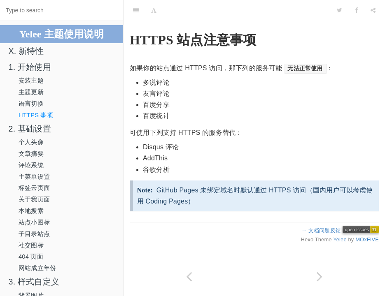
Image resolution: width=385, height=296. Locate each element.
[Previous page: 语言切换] (189, 276)
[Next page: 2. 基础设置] (319, 276)
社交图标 (31, 245)
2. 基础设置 (30, 128)
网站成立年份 (37, 268)
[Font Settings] (154, 10)
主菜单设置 (34, 176)
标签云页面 (34, 188)
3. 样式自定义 (34, 281)
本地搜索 (31, 211)
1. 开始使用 (30, 67)
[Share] (373, 10)
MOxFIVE (367, 239)
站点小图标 (34, 222)
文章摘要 (31, 153)
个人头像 (31, 142)
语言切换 (31, 103)
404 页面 (31, 256)
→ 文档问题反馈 (321, 230)
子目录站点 (34, 234)
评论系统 (31, 165)
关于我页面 (34, 199)
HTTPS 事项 (36, 115)
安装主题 (31, 80)
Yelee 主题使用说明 (61, 34)
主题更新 (31, 92)
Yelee (340, 239)
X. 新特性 (26, 51)
